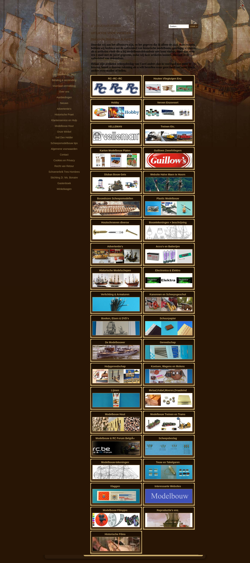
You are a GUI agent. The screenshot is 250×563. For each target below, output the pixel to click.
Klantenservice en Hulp (64, 120)
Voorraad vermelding (64, 85)
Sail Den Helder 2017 (64, 74)
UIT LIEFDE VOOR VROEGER (106, 25)
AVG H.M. (64, 63)
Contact (64, 154)
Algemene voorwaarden (64, 148)
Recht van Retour (64, 166)
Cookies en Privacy (64, 160)
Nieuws (64, 103)
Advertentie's (64, 108)
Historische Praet (64, 114)
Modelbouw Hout (64, 126)
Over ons (64, 91)
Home (64, 57)
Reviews (64, 68)
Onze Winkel (64, 131)
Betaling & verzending (64, 80)
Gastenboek (64, 183)
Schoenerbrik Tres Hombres (64, 171)
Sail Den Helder (64, 137)
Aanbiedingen (64, 97)
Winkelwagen (64, 189)
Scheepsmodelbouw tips (64, 143)
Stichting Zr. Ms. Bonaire (64, 177)
